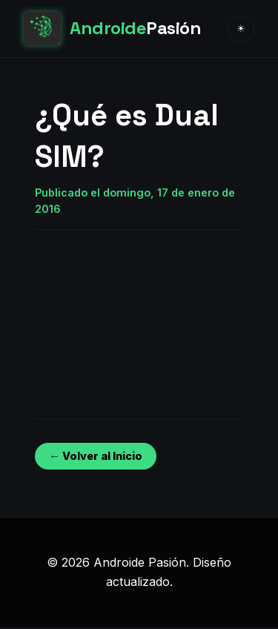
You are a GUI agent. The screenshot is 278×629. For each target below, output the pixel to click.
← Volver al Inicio (95, 455)
